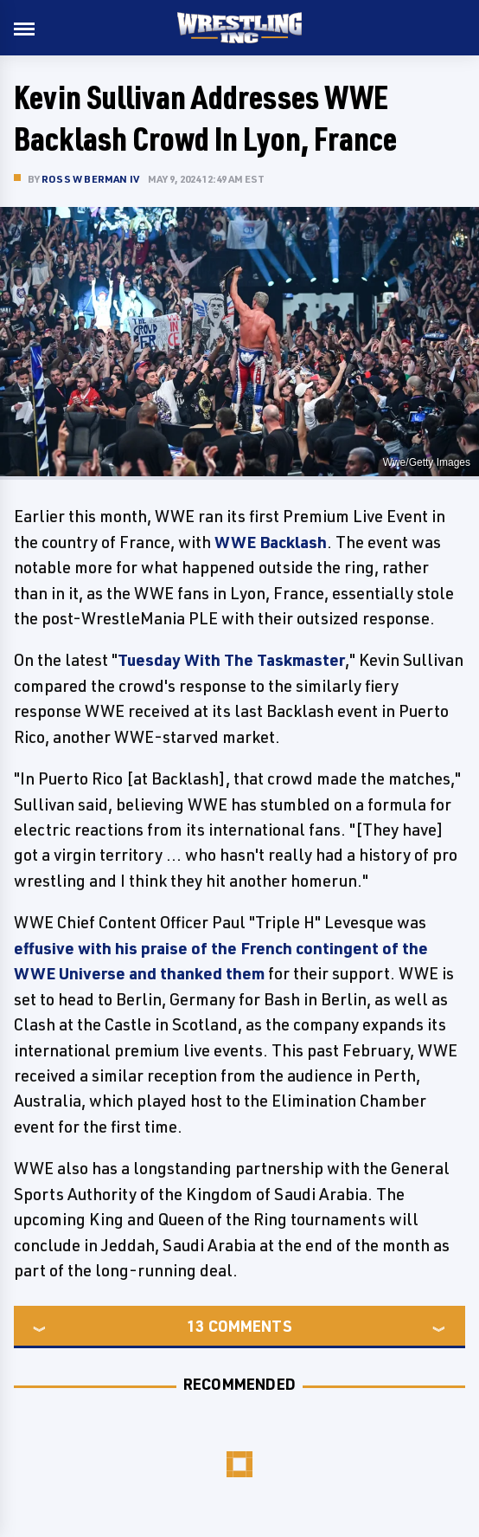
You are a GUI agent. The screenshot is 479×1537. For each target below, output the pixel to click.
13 (195, 1325)
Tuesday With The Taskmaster (231, 659)
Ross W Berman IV (90, 178)
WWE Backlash (270, 542)
